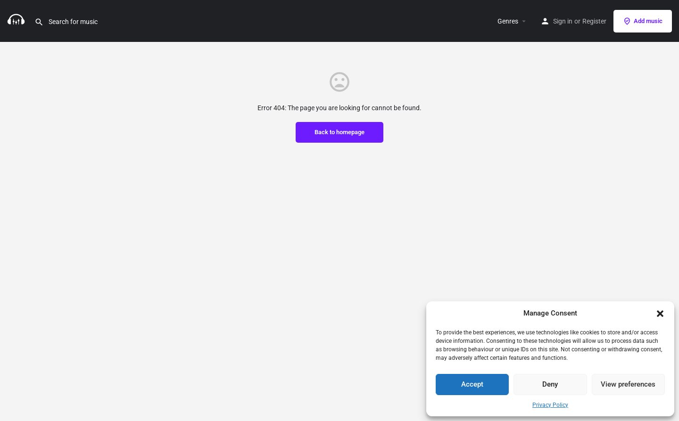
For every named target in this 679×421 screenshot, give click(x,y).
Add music (642, 21)
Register (594, 21)
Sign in (562, 21)
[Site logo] (17, 20)
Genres (507, 21)
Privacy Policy (550, 405)
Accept (472, 384)
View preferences (628, 384)
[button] (660, 313)
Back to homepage (339, 132)
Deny (550, 384)
